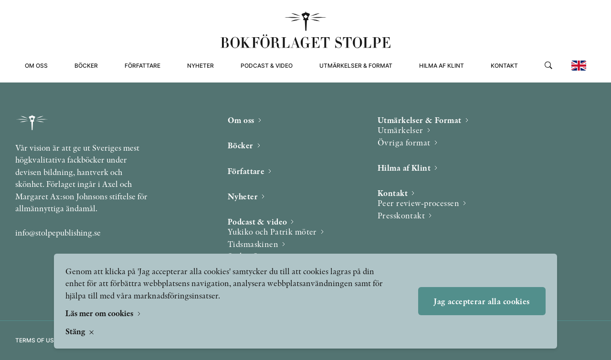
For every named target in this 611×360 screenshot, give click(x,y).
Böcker (86, 65)
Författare (142, 65)
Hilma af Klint (441, 65)
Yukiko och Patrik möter (272, 231)
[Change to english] (578, 66)
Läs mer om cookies (100, 313)
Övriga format (404, 142)
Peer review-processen (418, 203)
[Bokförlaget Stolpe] (305, 29)
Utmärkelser (400, 130)
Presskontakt (401, 215)
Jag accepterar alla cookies (481, 301)
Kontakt (504, 65)
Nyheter (200, 65)
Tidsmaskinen (253, 244)
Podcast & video (267, 65)
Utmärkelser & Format (355, 65)
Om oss (36, 65)
